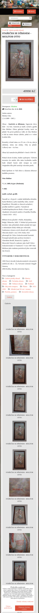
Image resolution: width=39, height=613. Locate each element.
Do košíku (26, 99)
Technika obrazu (18, 281)
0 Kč (10, 25)
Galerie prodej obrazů (12, 278)
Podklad (31, 284)
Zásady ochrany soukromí (25, 601)
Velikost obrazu (17, 284)
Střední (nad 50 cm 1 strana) (20, 289)
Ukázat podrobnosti (8, 607)
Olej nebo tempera (11, 286)
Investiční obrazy (28, 292)
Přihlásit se (27, 24)
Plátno (25, 286)
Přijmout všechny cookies (24, 608)
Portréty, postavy (11, 292)
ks (14, 99)
